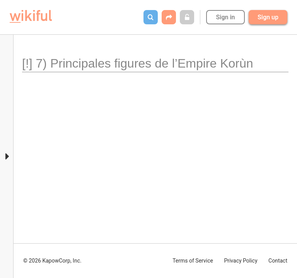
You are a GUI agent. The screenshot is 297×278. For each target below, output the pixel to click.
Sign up (268, 17)
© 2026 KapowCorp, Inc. (52, 261)
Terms (192, 261)
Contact (277, 261)
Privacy (240, 261)
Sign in (225, 17)
